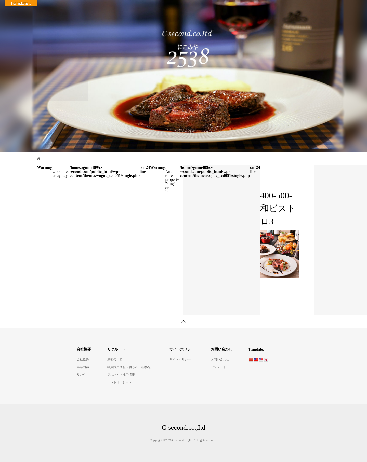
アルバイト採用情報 (121, 374)
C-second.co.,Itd (59, 8)
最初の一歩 (115, 359)
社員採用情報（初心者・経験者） (130, 367)
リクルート (314, 9)
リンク (81, 374)
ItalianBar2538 (149, 9)
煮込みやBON (216, 9)
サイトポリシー (180, 359)
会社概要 (284, 9)
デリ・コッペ (251, 9)
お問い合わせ (220, 359)
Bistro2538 (182, 9)
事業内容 (83, 367)
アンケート (218, 367)
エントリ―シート (119, 382)
